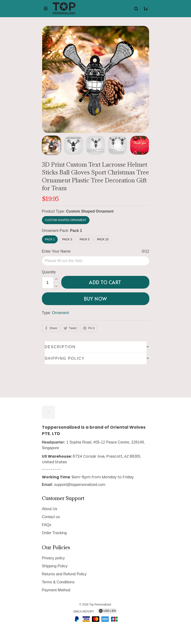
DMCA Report (83, 611)
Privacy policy (53, 558)
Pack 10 (102, 239)
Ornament (60, 313)
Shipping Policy (55, 566)
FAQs (46, 525)
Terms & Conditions (58, 582)
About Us (49, 509)
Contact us (51, 517)
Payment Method (56, 590)
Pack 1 (76, 231)
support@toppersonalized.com (79, 485)
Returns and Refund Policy (64, 574)
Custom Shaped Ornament (90, 211)
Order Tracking (54, 533)
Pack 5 (84, 239)
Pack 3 (67, 239)
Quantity (49, 272)
